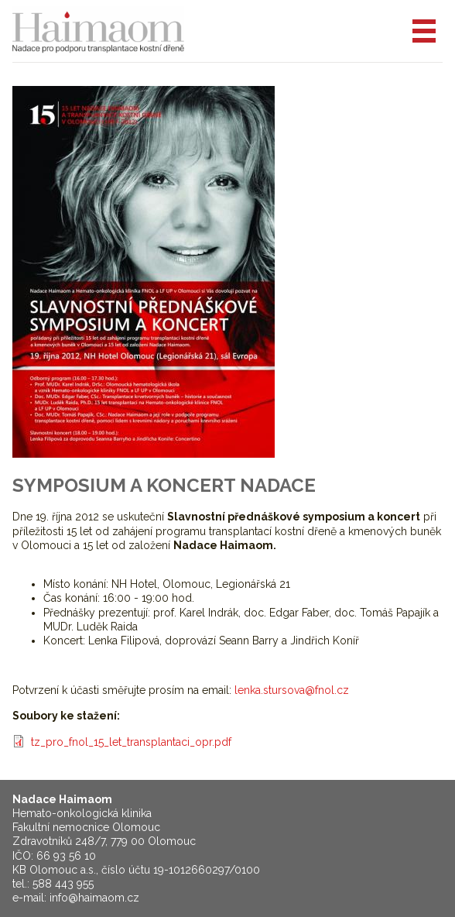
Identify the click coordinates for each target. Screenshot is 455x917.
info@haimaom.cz (94, 897)
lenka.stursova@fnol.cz (291, 690)
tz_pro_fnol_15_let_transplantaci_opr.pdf (131, 742)
